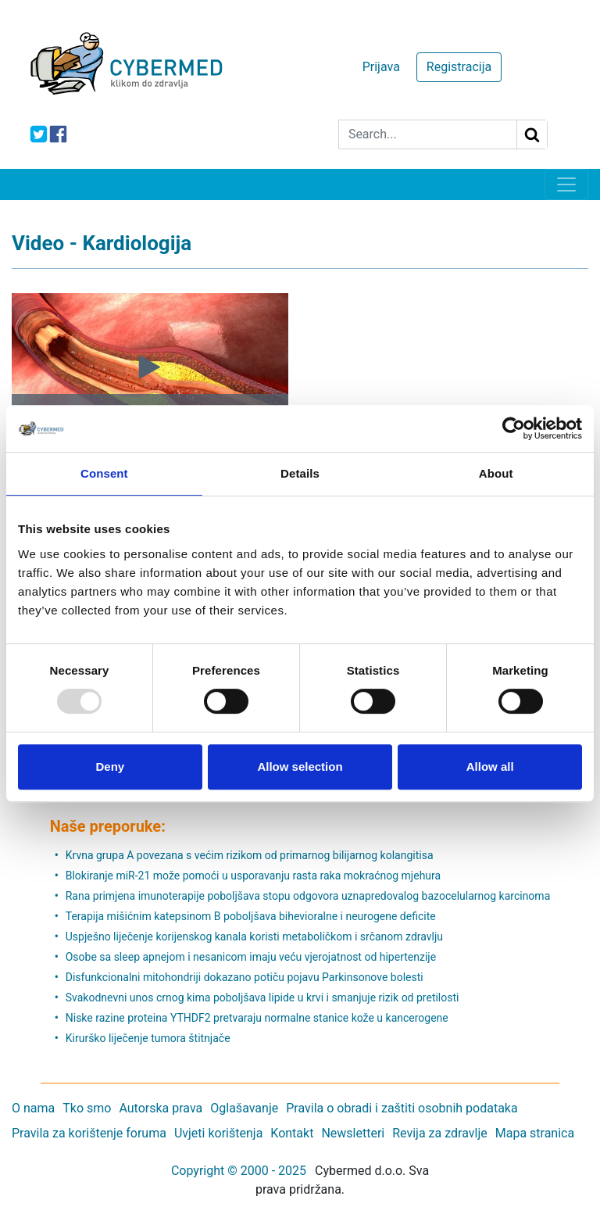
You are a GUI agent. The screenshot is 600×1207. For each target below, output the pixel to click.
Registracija (459, 66)
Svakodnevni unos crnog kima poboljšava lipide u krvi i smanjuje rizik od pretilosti (262, 997)
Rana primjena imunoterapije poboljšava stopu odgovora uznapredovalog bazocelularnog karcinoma (308, 896)
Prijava (381, 66)
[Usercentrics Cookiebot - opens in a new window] (513, 428)
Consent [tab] (104, 473)
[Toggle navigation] (566, 184)
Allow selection (299, 766)
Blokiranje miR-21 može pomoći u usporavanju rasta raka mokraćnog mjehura (253, 875)
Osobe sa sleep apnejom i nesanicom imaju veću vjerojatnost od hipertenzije (251, 957)
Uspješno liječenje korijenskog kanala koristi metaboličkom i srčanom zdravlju (254, 936)
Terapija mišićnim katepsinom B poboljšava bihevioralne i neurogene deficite (251, 916)
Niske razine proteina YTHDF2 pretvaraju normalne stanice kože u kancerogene (257, 1018)
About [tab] (496, 473)
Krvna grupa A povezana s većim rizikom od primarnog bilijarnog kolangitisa (250, 855)
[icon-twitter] (38, 134)
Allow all (490, 766)
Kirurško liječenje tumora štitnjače (148, 1038)
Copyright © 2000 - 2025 (238, 1170)
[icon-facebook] (58, 134)
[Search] (427, 134)
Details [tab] (300, 473)
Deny (109, 766)
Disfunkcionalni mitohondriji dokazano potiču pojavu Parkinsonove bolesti (244, 977)
